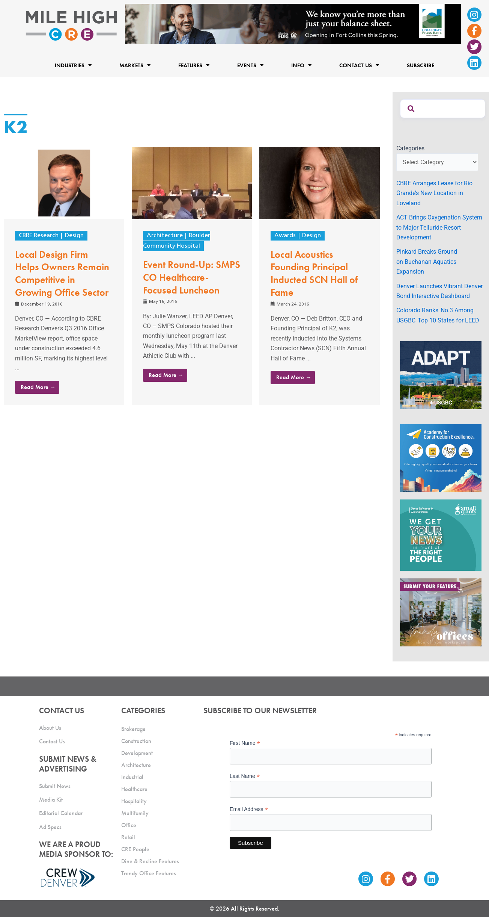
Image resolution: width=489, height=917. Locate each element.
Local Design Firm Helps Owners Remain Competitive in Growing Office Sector (62, 273)
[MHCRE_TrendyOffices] (440, 612)
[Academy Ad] (440, 457)
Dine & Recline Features (150, 861)
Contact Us (359, 65)
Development (137, 753)
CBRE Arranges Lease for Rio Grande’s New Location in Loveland (434, 193)
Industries (73, 65)
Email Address (249, 809)
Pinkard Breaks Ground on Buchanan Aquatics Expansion (426, 261)
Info (301, 65)
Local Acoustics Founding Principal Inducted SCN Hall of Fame (314, 273)
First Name (245, 743)
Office (128, 825)
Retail (128, 837)
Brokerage (133, 729)
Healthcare (134, 789)
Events (250, 65)
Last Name (245, 776)
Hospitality (134, 801)
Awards (285, 236)
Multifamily (135, 813)
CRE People (135, 849)
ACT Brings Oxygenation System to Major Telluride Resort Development (439, 227)
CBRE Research (39, 236)
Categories (410, 148)
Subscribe (420, 65)
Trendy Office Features (148, 873)
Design (74, 236)
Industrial (132, 777)
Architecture (165, 236)
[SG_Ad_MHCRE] (440, 534)
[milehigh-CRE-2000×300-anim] (293, 23)
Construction (136, 741)
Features (193, 65)
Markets (134, 65)
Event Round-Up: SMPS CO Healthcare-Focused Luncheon (191, 277)
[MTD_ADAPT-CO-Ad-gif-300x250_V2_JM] (440, 374)
